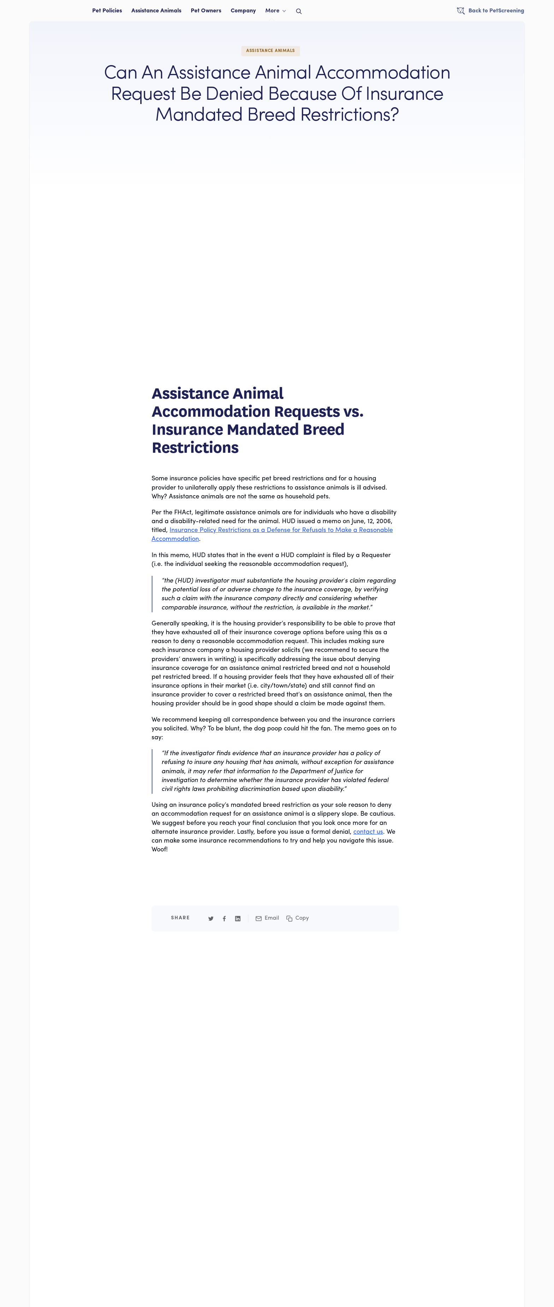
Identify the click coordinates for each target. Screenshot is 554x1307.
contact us (368, 832)
